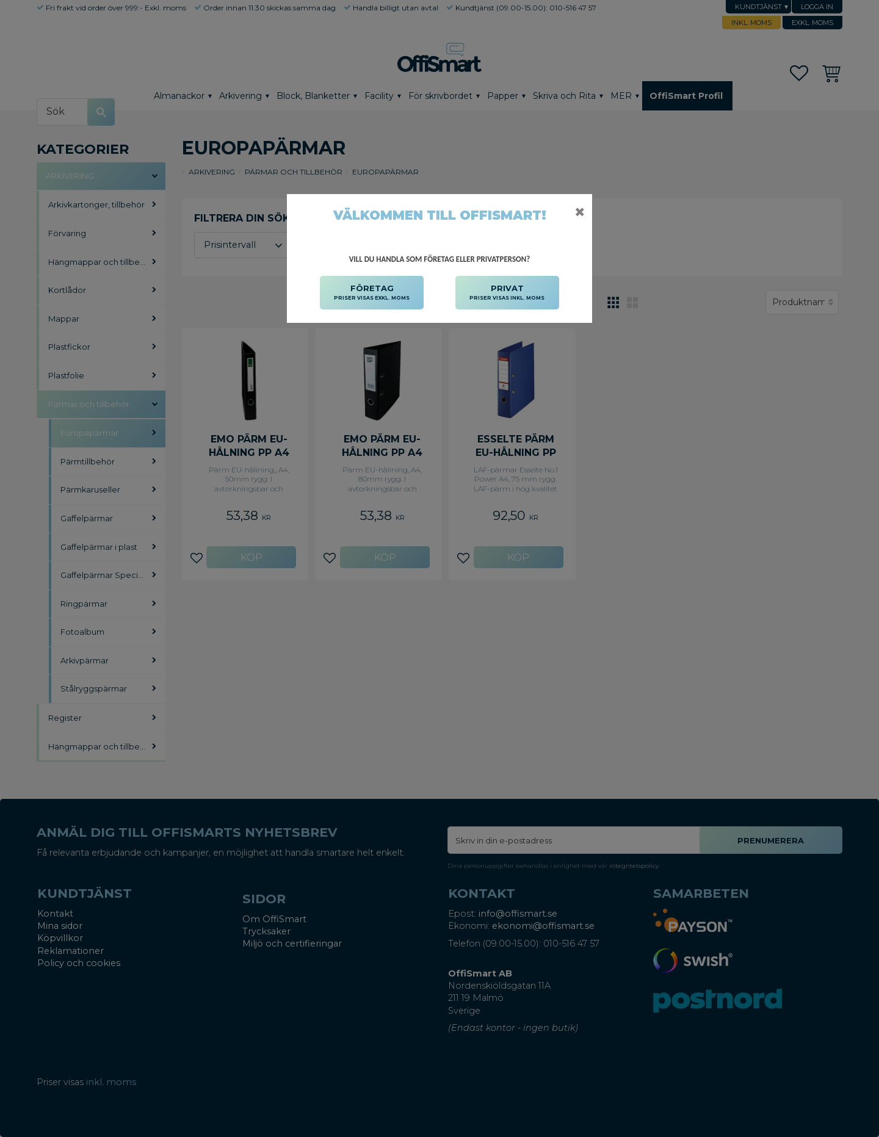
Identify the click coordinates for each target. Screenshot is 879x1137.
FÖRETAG (372, 293)
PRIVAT (506, 293)
